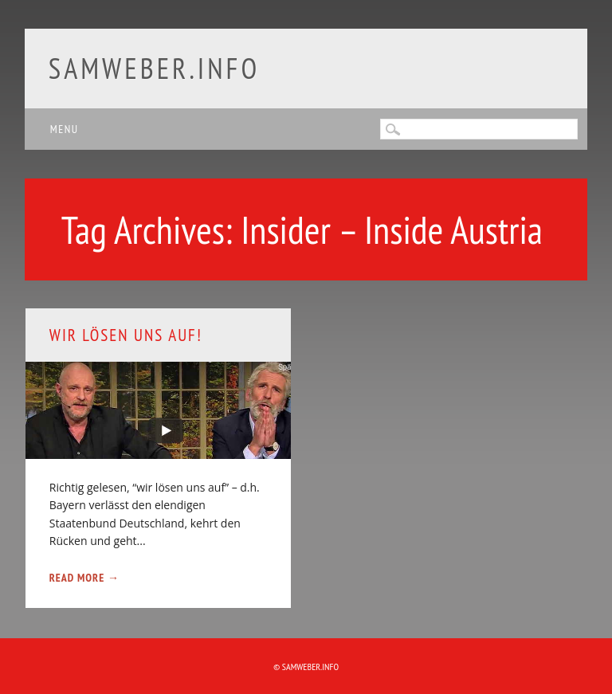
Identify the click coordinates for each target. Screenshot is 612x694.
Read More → (84, 577)
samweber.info (154, 68)
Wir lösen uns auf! (125, 335)
